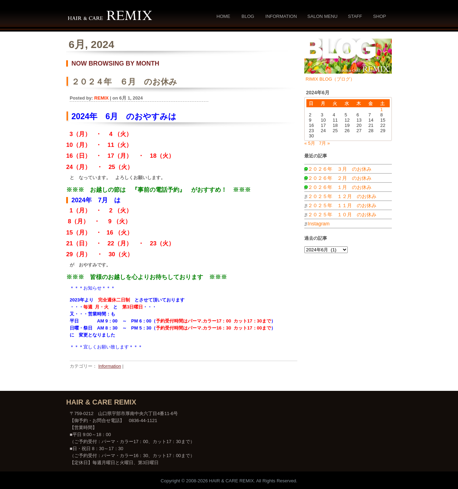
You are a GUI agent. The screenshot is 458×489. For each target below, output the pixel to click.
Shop (379, 16)
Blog (248, 16)
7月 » (324, 143)
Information (281, 16)
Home (223, 16)
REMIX (101, 98)
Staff (355, 16)
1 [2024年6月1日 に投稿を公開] (381, 109)
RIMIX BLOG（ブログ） (330, 79)
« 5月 (309, 143)
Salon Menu (322, 16)
